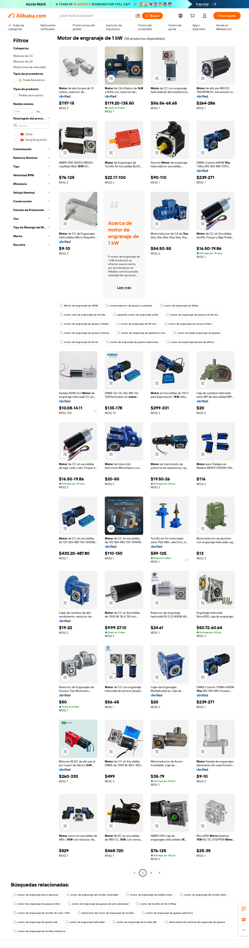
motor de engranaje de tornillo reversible (92, 894)
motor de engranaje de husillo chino (149, 894)
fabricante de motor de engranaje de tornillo (106, 913)
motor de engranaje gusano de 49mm (190, 342)
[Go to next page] (159, 873)
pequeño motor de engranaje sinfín (135, 314)
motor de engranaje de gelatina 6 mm (141, 333)
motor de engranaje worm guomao (35, 894)
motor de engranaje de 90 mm (136, 324)
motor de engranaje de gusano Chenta (84, 333)
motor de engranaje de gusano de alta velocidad (98, 904)
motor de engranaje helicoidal (85, 922)
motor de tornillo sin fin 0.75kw (156, 904)
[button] (137, 15)
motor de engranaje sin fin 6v (79, 342)
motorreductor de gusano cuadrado (129, 305)
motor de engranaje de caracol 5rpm (188, 324)
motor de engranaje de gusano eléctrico (167, 913)
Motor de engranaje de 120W (79, 305)
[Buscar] (152, 15)
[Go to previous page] (134, 873)
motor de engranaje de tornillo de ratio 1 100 (41, 913)
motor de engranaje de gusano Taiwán (84, 324)
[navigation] (31, 455)
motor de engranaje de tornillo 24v (134, 922)
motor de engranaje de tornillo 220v (203, 894)
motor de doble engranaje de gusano (196, 333)
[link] (243, 908)
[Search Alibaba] (95, 15)
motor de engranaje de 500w (179, 305)
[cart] (193, 16)
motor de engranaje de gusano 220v (36, 904)
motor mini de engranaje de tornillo (82, 314)
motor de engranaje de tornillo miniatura (39, 931)
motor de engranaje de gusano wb (35, 922)
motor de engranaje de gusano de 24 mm (192, 314)
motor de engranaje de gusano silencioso (132, 342)
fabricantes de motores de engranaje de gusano (195, 922)
